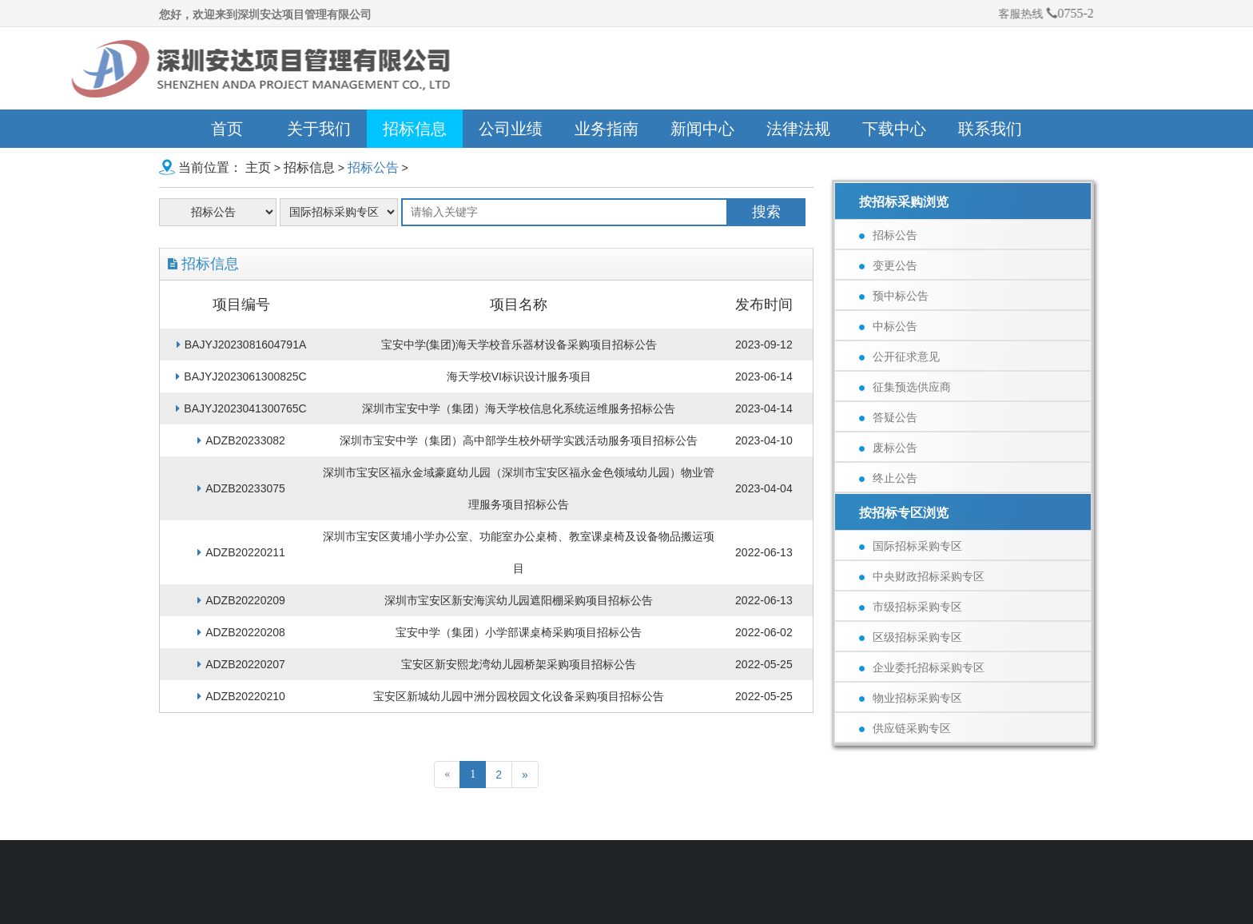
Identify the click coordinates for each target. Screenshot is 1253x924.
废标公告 (888, 447)
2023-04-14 (764, 408)
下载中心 (894, 128)
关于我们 (319, 128)
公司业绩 (511, 128)
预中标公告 (894, 295)
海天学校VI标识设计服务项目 (519, 376)
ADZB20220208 (241, 632)
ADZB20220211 (241, 552)
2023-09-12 (764, 344)
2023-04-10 (764, 440)
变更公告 (888, 265)
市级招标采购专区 (910, 606)
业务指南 (606, 128)
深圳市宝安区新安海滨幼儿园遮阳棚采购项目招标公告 (518, 600)
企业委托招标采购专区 (922, 667)
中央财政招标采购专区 (922, 576)
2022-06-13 (764, 552)
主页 (258, 167)
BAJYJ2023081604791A (242, 344)
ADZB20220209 (241, 600)
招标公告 (373, 167)
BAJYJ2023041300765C (241, 408)
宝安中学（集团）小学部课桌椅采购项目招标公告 (519, 632)
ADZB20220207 (241, 664)
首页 (227, 128)
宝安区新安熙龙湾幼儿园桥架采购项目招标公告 (518, 664)
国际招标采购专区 (910, 546)
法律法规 (798, 128)
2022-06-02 (764, 632)
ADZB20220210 (241, 696)
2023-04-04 (764, 488)
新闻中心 (702, 128)
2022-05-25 (764, 664)
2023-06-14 (764, 376)
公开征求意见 (899, 356)
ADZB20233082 (241, 440)
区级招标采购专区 (910, 637)
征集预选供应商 (905, 386)
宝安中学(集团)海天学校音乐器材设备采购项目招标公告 (519, 344)
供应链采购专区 (905, 728)
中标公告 (888, 326)
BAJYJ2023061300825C (241, 376)
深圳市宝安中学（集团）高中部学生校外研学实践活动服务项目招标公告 (519, 440)
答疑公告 (888, 417)
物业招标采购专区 (910, 697)
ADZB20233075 (241, 488)
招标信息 (415, 128)
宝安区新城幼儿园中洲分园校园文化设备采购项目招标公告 (518, 696)
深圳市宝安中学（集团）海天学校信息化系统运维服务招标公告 (518, 408)
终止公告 (888, 478)
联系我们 (990, 128)
